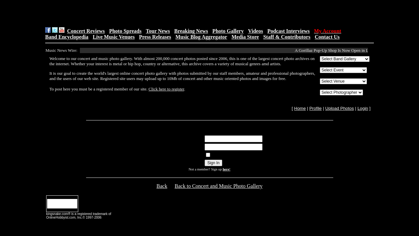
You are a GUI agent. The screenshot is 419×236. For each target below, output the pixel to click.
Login (362, 108)
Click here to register (166, 89)
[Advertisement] (128, 13)
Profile (315, 108)
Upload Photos (339, 108)
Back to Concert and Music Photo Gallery (219, 186)
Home (300, 108)
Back (161, 186)
